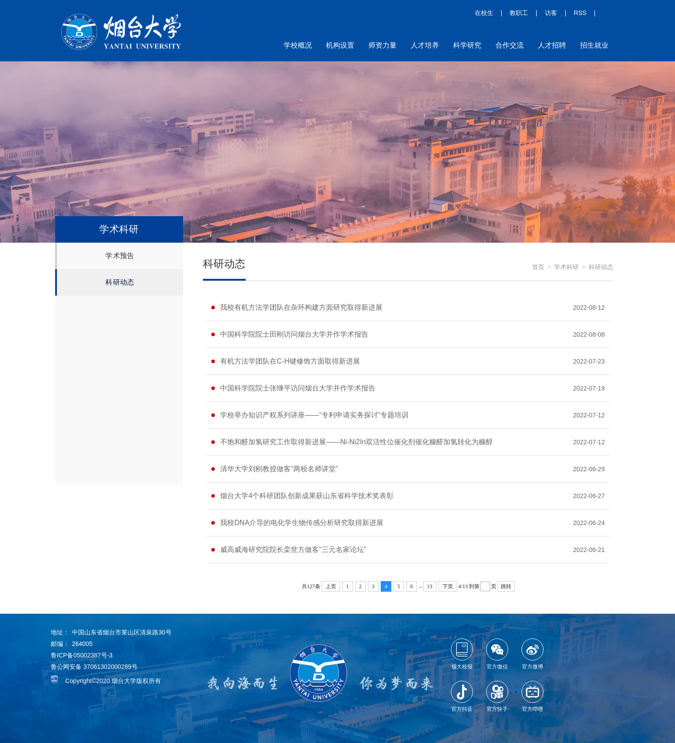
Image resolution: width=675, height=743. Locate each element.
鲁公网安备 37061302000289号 (94, 666)
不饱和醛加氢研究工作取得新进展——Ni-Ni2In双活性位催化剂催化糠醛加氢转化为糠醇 (356, 442)
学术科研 (566, 267)
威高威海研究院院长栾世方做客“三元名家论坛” (293, 549)
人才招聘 (552, 45)
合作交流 (509, 45)
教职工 (519, 12)
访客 (551, 12)
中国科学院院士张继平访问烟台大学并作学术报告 (297, 388)
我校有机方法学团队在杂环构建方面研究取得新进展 (301, 307)
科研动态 (119, 282)
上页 (331, 586)
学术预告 (119, 255)
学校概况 (298, 45)
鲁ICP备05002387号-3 (81, 655)
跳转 (506, 586)
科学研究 (467, 45)
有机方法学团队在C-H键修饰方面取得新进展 (290, 361)
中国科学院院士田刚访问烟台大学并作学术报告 (294, 334)
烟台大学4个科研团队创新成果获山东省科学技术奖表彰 (307, 495)
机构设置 (340, 45)
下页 (447, 586)
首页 (538, 267)
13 (429, 586)
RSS (580, 12)
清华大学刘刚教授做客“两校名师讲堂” (279, 469)
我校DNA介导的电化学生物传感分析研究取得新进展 (301, 522)
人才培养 (425, 45)
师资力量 (382, 45)
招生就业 (594, 45)
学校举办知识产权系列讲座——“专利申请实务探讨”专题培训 (314, 415)
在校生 (484, 12)
